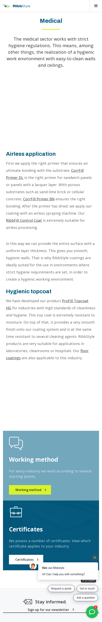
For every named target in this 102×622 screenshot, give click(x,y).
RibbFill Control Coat (24, 220)
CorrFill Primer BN (39, 199)
